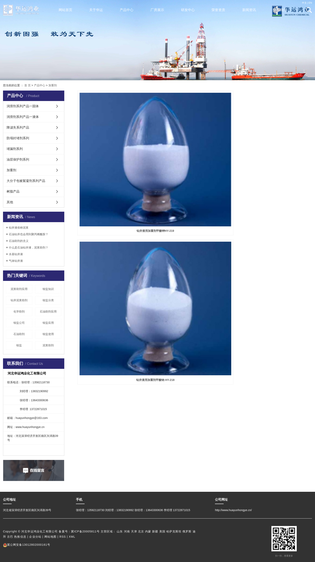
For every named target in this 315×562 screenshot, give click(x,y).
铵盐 (19, 345)
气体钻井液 (16, 260)
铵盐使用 (48, 334)
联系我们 (279, 10)
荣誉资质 (218, 10)
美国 (162, 531)
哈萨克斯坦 (174, 531)
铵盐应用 (48, 322)
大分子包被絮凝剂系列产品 (26, 181)
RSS (62, 536)
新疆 (155, 531)
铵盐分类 (48, 300)
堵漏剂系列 (15, 149)
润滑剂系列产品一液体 (23, 117)
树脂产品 (13, 191)
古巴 (10, 536)
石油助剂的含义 (19, 240)
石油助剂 (19, 334)
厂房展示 (157, 10)
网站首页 (65, 10)
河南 (127, 531)
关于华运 (96, 10)
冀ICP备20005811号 (85, 531)
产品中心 (126, 10)
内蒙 (148, 531)
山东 (120, 531)
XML (72, 536)
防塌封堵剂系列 (18, 138)
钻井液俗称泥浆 (19, 227)
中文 (304, 2)
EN (310, 2)
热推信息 (20, 536)
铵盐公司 (19, 322)
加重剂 (52, 85)
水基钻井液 (16, 254)
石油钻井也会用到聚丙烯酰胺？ (28, 234)
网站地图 (50, 536)
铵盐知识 (48, 289)
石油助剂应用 (48, 311)
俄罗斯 (186, 531)
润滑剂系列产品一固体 (23, 106)
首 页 (27, 85)
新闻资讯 (249, 10)
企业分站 (35, 536)
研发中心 (188, 10)
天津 (134, 531)
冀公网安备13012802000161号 (26, 544)
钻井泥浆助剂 (19, 300)
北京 (141, 531)
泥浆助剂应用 (19, 289)
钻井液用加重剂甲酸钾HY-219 (114, 158)
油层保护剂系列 (18, 159)
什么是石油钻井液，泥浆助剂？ (28, 247)
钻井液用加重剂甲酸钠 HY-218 (194, 158)
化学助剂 (19, 311)
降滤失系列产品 (18, 127)
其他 (10, 202)
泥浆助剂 (48, 345)
